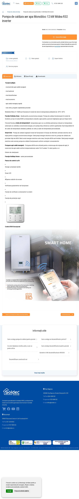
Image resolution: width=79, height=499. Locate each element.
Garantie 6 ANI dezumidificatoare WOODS (52, 355)
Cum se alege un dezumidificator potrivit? (54, 339)
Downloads (40, 76)
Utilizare (17, 76)
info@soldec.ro (10, 431)
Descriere (7, 76)
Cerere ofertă (29, 3)
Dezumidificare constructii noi (50, 362)
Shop (46, 3)
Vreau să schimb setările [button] (21, 491)
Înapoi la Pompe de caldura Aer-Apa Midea (17, 314)
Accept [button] (9, 491)
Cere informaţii (59, 37)
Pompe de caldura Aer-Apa (13, 12)
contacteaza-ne (66, 314)
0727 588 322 (12, 427)
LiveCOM (76, 450)
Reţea (38, 3)
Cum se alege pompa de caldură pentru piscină (19, 340)
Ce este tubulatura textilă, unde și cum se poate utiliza (53, 347)
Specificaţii (28, 76)
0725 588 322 (58, 3)
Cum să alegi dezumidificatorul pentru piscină (21, 356)
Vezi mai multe (39, 376)
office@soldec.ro (51, 405)
